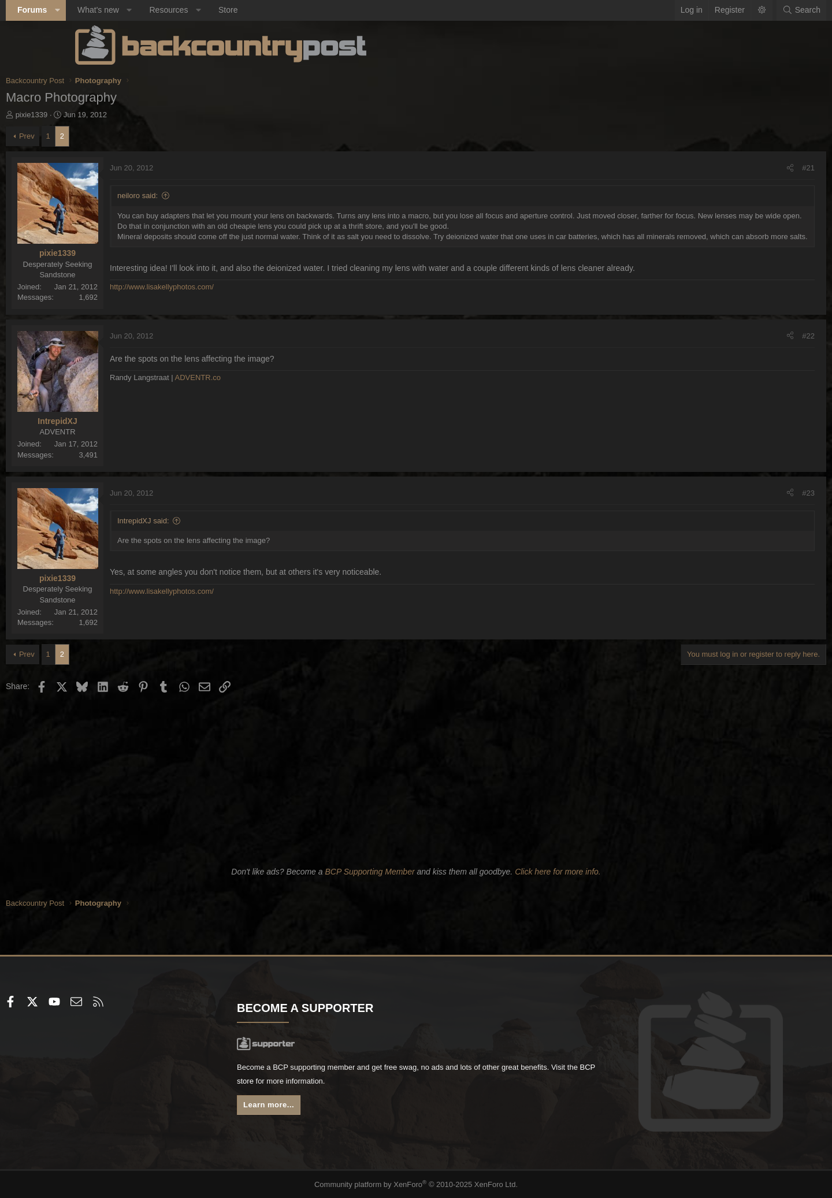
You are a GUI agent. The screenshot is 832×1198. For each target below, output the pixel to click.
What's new (167, 9)
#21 (739, 167)
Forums (101, 9)
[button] (126, 10)
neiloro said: (207, 195)
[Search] (732, 10)
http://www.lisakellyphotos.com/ (231, 297)
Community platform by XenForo (416, 1185)
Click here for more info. (558, 871)
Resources (237, 9)
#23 (739, 493)
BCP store (377, 1083)
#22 (739, 336)
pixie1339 (101, 114)
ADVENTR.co (267, 378)
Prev (96, 136)
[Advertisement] (416, 777)
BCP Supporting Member (369, 871)
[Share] (721, 168)
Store (297, 9)
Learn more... (306, 1108)
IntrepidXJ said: (213, 520)
